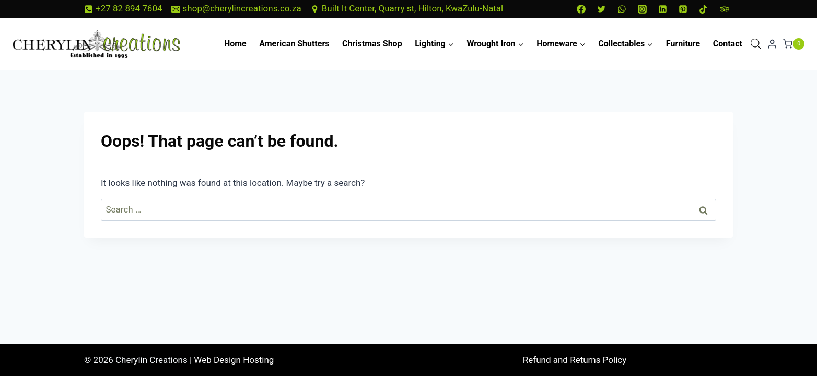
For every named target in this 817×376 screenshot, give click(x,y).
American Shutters (294, 44)
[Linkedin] (663, 9)
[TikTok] (704, 9)
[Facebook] (581, 9)
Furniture (683, 44)
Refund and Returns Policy (575, 360)
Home (235, 44)
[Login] (772, 44)
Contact (727, 44)
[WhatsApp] (622, 9)
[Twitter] (601, 9)
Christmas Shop (372, 44)
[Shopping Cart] (793, 43)
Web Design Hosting (234, 360)
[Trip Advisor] (724, 9)
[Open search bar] (756, 44)
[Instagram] (642, 9)
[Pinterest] (683, 9)
